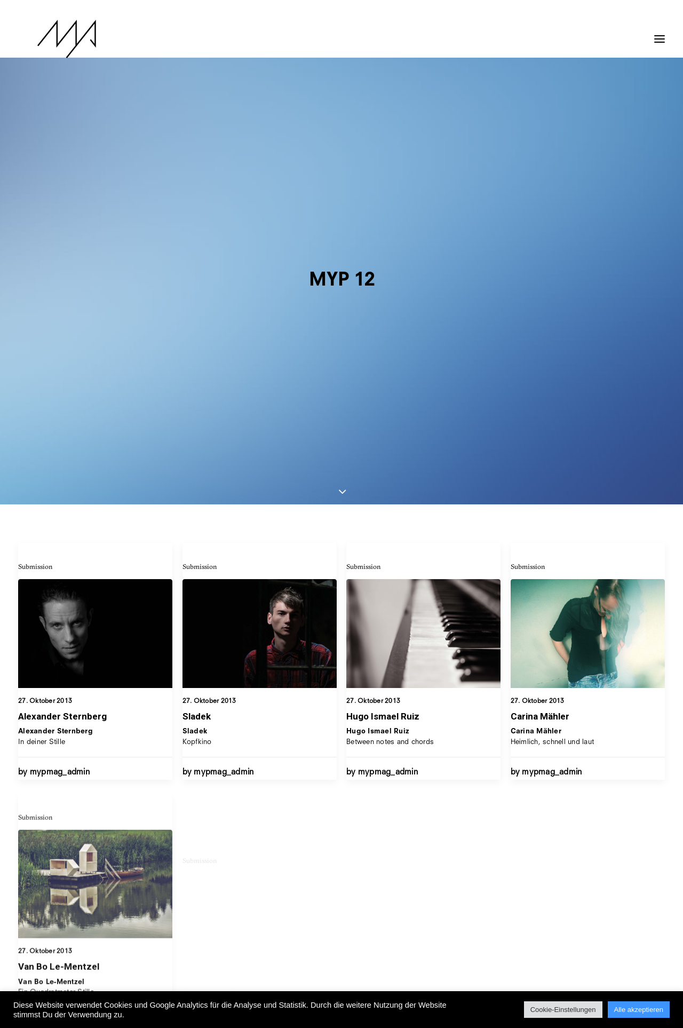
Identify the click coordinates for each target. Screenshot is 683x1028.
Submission (35, 244)
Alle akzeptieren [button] (639, 1010)
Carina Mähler (540, 404)
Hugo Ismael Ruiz (382, 395)
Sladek (196, 394)
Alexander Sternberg (62, 394)
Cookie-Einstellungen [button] (563, 1010)
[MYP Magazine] (47, 39)
